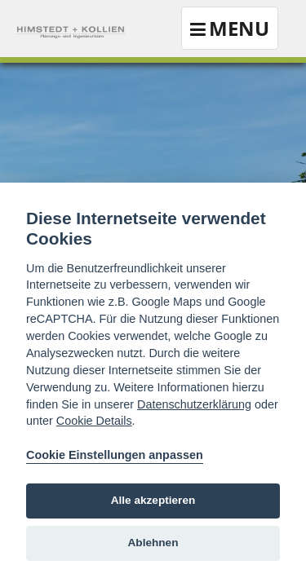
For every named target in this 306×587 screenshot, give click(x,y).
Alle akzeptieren (153, 500)
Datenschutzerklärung (194, 404)
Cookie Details (94, 420)
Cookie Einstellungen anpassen (114, 454)
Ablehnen (153, 542)
